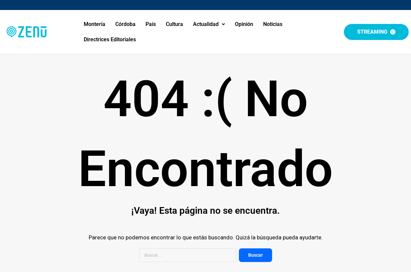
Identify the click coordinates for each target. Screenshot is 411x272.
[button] (209, 24)
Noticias (272, 24)
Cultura (174, 24)
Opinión (244, 24)
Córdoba (125, 24)
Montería (94, 24)
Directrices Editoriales (110, 39)
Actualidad (209, 24)
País (151, 24)
